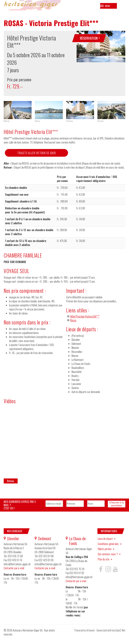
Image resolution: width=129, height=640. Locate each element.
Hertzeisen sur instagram (108, 570)
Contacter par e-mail (14, 569)
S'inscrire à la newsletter (116, 505)
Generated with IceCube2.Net (111, 632)
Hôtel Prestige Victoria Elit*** (84, 318)
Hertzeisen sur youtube (115, 570)
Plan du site (103, 561)
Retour (10, 482)
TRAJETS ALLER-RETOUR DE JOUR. (36, 154)
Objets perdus (105, 550)
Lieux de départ (105, 540)
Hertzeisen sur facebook (100, 570)
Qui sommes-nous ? (108, 555)
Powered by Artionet (85, 632)
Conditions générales (108, 545)
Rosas (73, 322)
